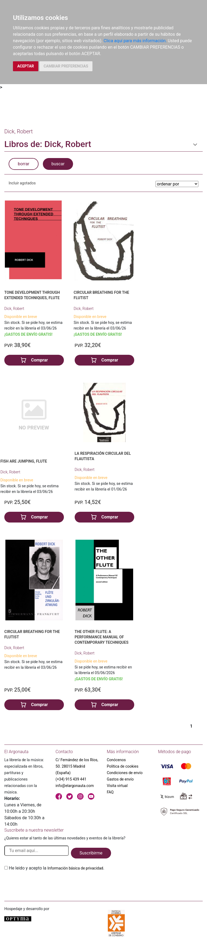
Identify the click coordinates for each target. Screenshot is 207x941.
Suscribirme (91, 853)
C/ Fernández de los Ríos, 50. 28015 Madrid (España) (77, 766)
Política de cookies (122, 766)
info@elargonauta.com (75, 785)
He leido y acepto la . (56, 868)
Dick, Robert (14, 308)
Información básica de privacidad (75, 868)
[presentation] (45, 884)
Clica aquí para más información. (135, 40)
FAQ (110, 792)
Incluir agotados (22, 183)
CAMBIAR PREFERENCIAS (66, 66)
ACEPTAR (25, 66)
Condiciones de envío (125, 773)
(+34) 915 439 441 (71, 779)
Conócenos (116, 760)
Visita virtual (117, 785)
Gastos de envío (120, 779)
